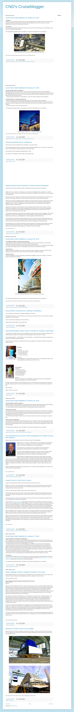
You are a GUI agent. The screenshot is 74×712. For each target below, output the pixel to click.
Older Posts (51, 703)
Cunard (13, 307)
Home (30, 703)
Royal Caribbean (29, 61)
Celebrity (10, 307)
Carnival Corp (11, 432)
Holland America (16, 233)
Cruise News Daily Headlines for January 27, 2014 (22, 536)
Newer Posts (8, 703)
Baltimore (10, 138)
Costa (14, 432)
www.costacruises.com (16, 501)
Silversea (33, 61)
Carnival (13, 138)
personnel (16, 476)
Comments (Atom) (13, 705)
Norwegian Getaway (27, 138)
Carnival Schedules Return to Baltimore (18, 142)
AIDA (9, 530)
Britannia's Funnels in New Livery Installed (19, 628)
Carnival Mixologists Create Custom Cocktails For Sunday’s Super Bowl (29, 331)
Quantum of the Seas (22, 61)
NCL (23, 138)
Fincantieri (10, 700)
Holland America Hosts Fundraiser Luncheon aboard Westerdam (27, 185)
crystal (17, 432)
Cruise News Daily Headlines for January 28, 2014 (22, 401)
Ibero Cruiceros (20, 530)
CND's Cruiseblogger (24, 6)
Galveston (20, 432)
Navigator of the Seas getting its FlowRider (14, 557)
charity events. (11, 233)
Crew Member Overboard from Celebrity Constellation (23, 311)
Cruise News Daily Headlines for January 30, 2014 (22, 88)
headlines (10, 61)
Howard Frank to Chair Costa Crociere (18, 480)
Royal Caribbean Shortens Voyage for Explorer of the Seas (25, 572)
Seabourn (19, 476)
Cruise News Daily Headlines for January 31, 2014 (22, 18)
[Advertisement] (29, 73)
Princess (16, 61)
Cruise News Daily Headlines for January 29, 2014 (22, 239)
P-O (13, 700)
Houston (13, 61)
